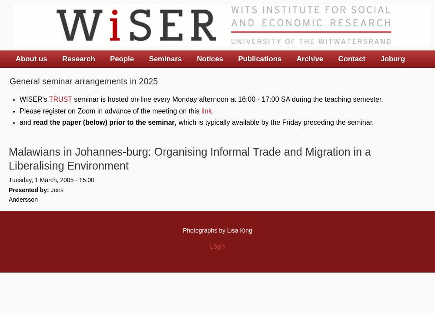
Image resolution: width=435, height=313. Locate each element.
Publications (259, 59)
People (122, 59)
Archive (310, 59)
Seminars (165, 59)
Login (217, 246)
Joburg (392, 59)
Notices (210, 59)
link (206, 111)
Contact (351, 59)
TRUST (60, 99)
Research (78, 59)
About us (31, 59)
